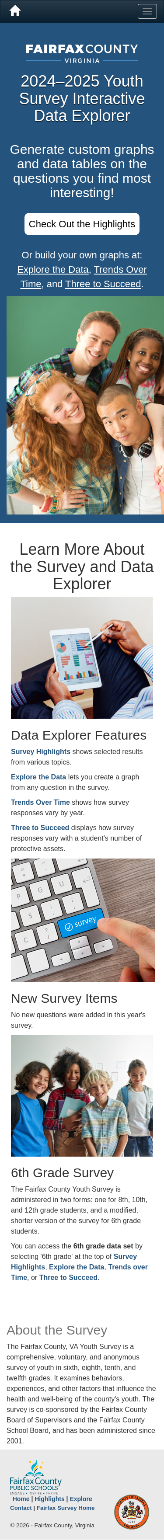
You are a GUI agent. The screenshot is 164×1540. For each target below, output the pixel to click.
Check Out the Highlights (82, 224)
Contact (21, 1508)
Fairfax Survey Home (66, 1508)
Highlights (49, 1498)
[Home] (14, 11)
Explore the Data (53, 269)
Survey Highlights (40, 751)
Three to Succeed (103, 283)
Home (21, 1498)
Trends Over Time (40, 802)
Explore (81, 1498)
